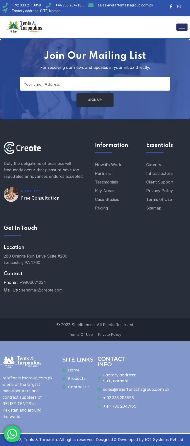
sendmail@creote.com (42, 290)
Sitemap (153, 208)
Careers (153, 164)
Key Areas (104, 190)
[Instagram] (179, 6)
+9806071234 (33, 282)
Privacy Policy (159, 190)
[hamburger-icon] (182, 27)
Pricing (101, 208)
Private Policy (109, 334)
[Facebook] (170, 6)
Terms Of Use (81, 334)
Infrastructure (159, 173)
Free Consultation (40, 198)
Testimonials (106, 182)
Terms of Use (159, 199)
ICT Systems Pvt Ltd (164, 439)
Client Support (159, 182)
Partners (103, 173)
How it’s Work (108, 164)
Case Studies (107, 199)
